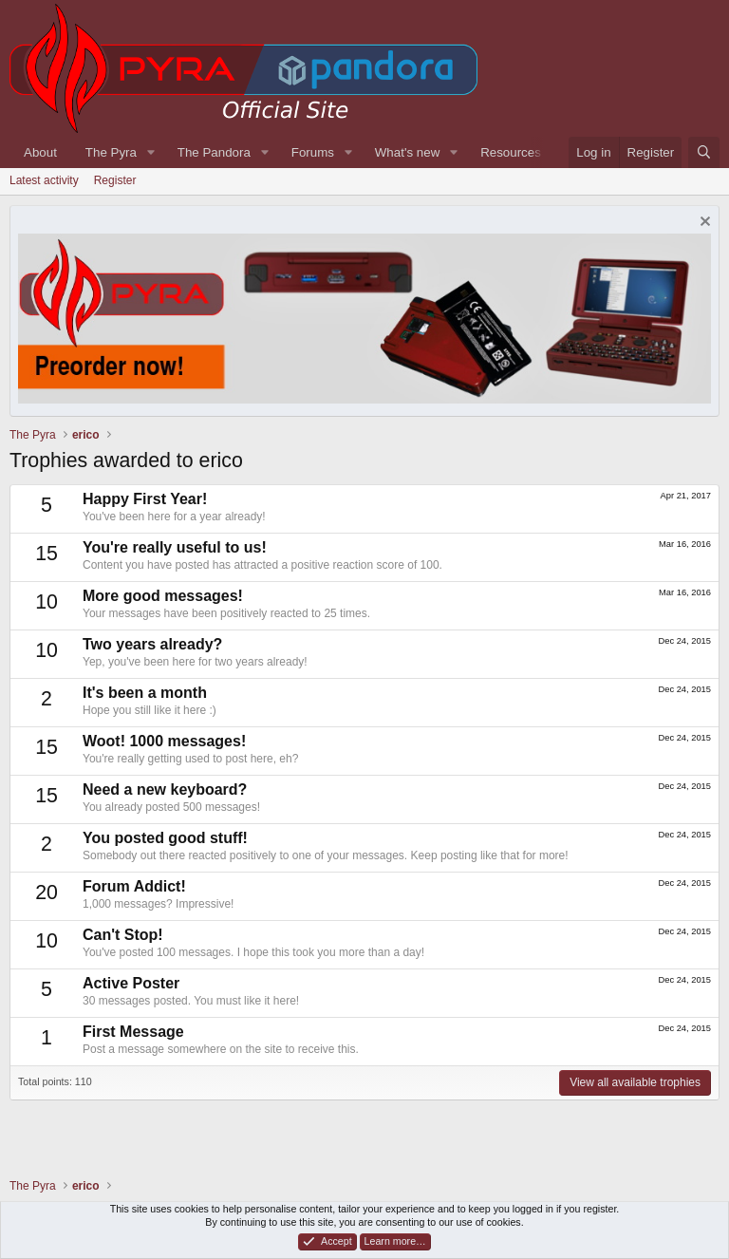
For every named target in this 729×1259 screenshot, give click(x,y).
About (40, 152)
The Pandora (214, 152)
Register (115, 180)
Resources (510, 152)
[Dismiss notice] (703, 224)
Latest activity (44, 180)
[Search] (704, 152)
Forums (312, 152)
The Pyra (111, 152)
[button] (151, 152)
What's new (407, 152)
